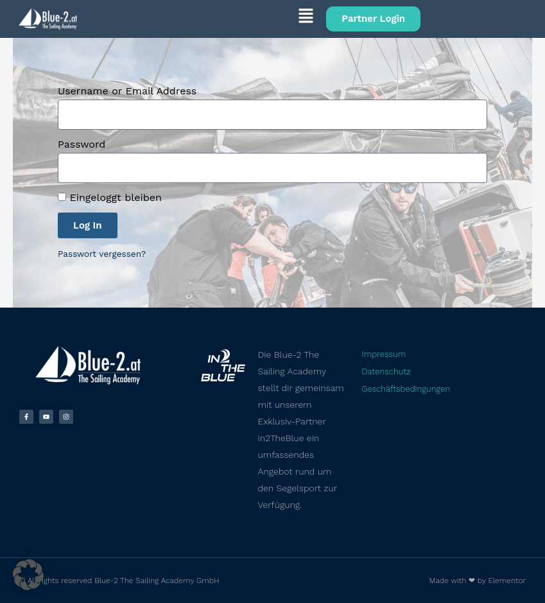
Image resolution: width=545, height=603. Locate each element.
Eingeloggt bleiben (110, 197)
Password (81, 144)
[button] (201, 18)
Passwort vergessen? (102, 254)
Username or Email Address (127, 91)
